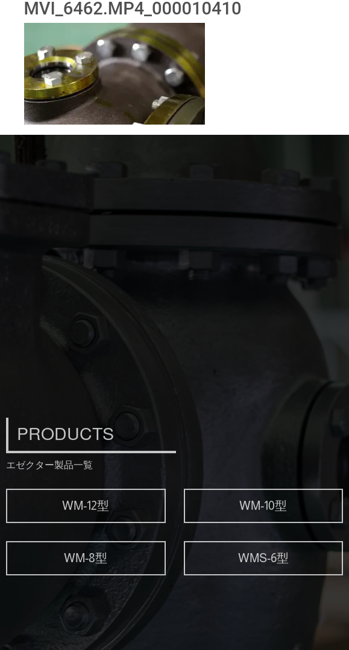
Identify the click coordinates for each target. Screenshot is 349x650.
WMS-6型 (263, 577)
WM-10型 (263, 525)
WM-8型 (85, 577)
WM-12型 (85, 525)
